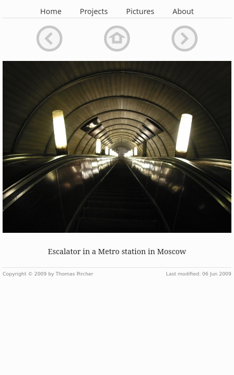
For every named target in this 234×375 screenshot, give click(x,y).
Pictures (140, 11)
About (183, 11)
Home (50, 11)
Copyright (15, 274)
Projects (94, 11)
